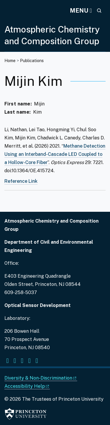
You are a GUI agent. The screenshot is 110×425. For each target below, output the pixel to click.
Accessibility (27, 386)
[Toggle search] (99, 10)
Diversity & (40, 378)
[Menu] (81, 10)
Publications (32, 60)
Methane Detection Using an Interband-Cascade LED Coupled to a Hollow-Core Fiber (54, 154)
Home (10, 60)
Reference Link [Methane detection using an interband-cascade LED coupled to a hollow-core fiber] (21, 181)
